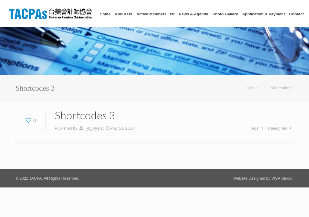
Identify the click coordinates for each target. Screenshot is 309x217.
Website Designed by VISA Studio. (263, 178)
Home (252, 88)
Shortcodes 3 (282, 88)
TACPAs (92, 128)
